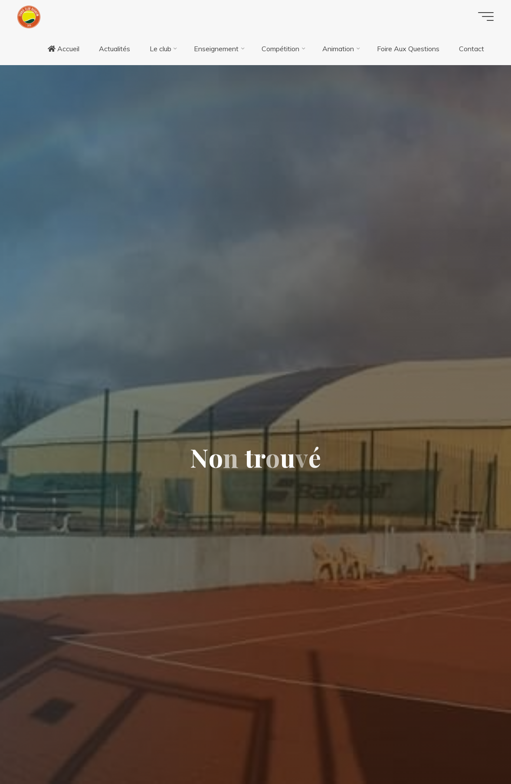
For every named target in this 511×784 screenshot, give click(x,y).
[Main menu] (486, 16)
